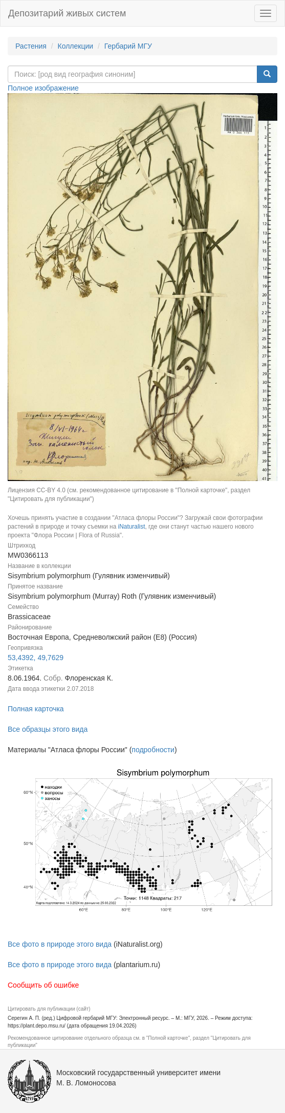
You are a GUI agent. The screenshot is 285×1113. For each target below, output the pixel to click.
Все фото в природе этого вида (60, 944)
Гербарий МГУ (128, 46)
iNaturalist (131, 526)
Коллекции (76, 46)
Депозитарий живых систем (67, 13)
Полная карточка (36, 709)
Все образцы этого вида (47, 729)
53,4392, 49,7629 (35, 657)
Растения (31, 46)
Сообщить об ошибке (43, 985)
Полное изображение (43, 88)
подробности (152, 750)
